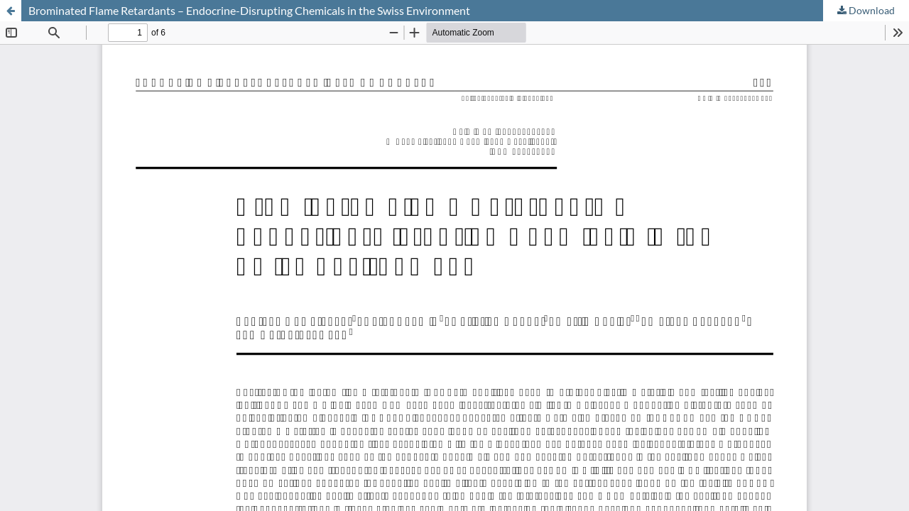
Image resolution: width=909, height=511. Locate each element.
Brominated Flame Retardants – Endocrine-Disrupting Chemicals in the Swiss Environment (249, 10)
